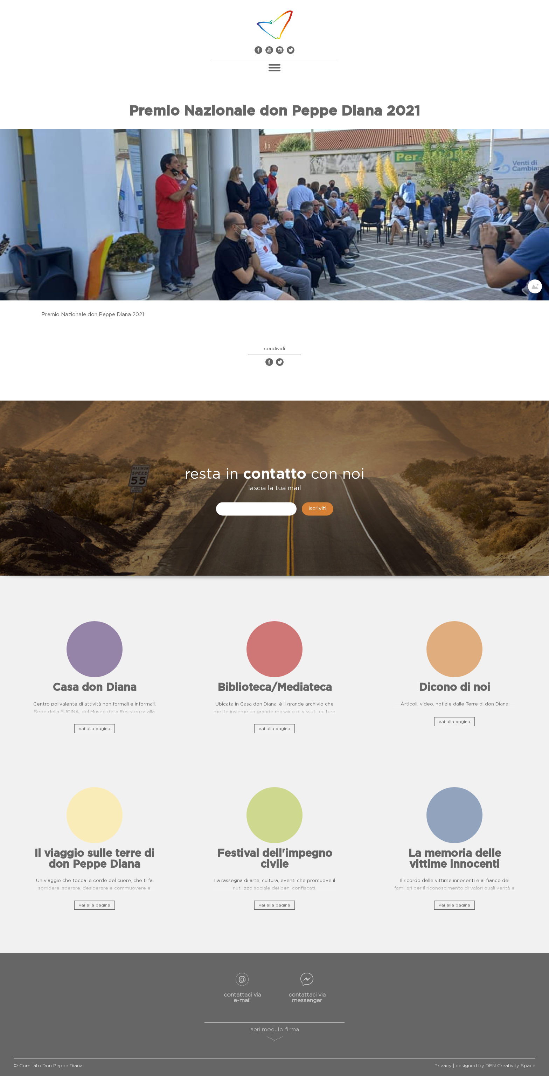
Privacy (443, 1066)
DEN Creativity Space (510, 1066)
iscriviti (317, 509)
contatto (274, 474)
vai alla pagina (94, 729)
